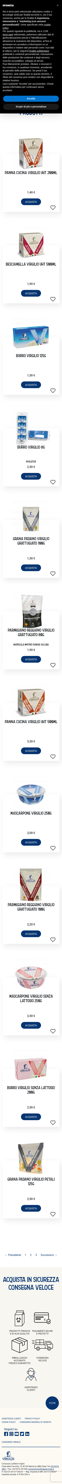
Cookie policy (9, 1422)
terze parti (8, 34)
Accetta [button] (31, 98)
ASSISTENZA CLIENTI (11, 1418)
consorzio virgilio (11, 1442)
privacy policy (32, 1418)
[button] (57, 5)
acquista (31, 201)
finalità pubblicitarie (39, 51)
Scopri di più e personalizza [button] (31, 106)
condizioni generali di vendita (35, 1422)
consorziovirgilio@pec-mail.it (41, 1469)
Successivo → (49, 1255)
